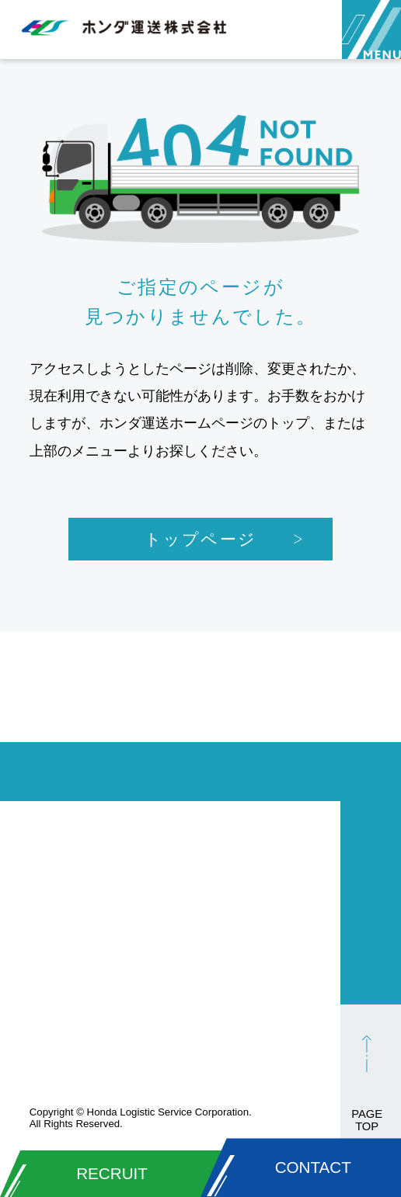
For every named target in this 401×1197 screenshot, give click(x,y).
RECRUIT (112, 1173)
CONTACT (313, 1167)
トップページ (200, 539)
